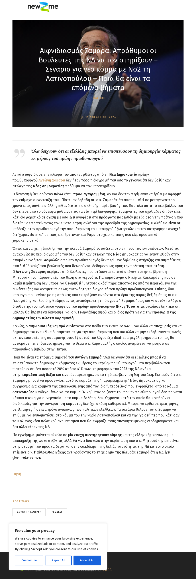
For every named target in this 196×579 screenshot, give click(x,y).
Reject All (58, 560)
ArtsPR (107, 570)
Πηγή (16, 474)
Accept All (87, 560)
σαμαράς (57, 512)
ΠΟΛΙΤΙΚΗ (98, 98)
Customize (29, 560)
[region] (58, 546)
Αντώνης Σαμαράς (29, 512)
